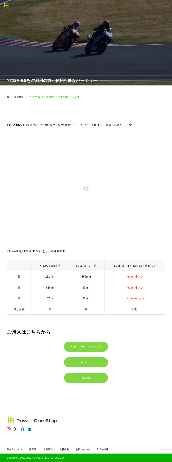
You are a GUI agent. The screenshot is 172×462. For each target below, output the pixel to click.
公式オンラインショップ (86, 346)
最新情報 (48, 449)
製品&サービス (15, 449)
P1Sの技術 (102, 449)
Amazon (86, 362)
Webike (85, 377)
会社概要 (64, 449)
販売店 (32, 449)
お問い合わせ (83, 449)
